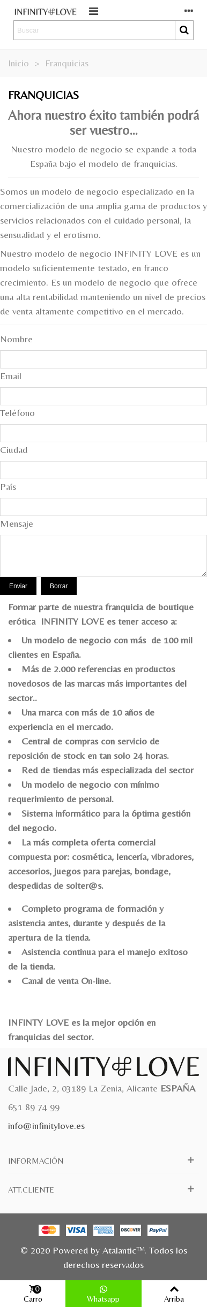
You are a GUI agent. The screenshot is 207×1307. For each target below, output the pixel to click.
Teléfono (17, 412)
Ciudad (13, 449)
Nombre (16, 338)
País (8, 486)
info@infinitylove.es (46, 1125)
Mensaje (16, 523)
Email (10, 375)
